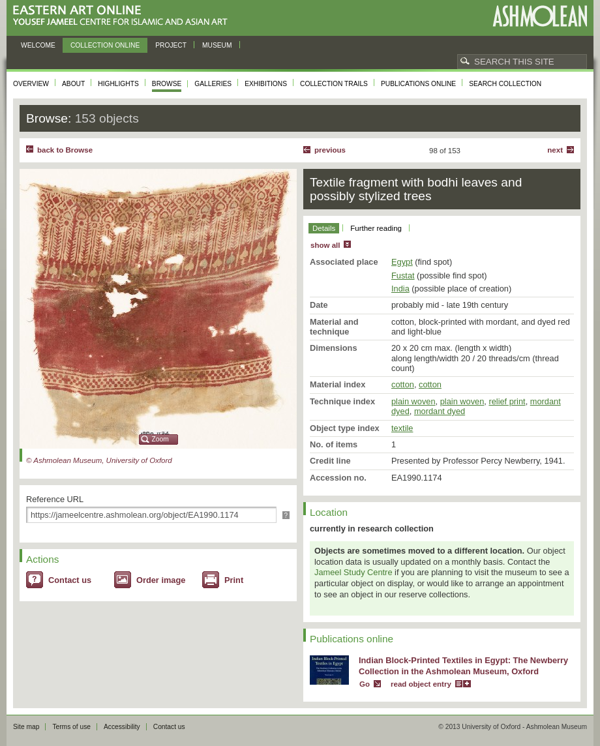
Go (364, 684)
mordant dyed (439, 411)
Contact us (69, 580)
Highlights (118, 83)
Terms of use (71, 726)
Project (171, 45)
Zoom (160, 439)
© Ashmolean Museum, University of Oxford (99, 460)
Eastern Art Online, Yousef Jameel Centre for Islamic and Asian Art (123, 16)
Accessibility (122, 726)
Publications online (418, 83)
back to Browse (65, 150)
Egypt (402, 262)
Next (555, 150)
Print (233, 580)
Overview (31, 83)
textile (402, 428)
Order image (160, 580)
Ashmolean (539, 16)
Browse (167, 83)
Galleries (213, 83)
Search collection (505, 83)
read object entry (421, 684)
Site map (26, 726)
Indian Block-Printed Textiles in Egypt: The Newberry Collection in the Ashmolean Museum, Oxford (463, 665)
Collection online (105, 45)
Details (323, 228)
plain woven (413, 401)
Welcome (38, 45)
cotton (402, 384)
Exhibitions (266, 83)
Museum (217, 45)
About (73, 83)
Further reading (376, 228)
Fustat (403, 275)
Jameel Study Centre (353, 572)
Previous (330, 150)
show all (325, 245)
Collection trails (334, 83)
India (400, 288)
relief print (506, 401)
